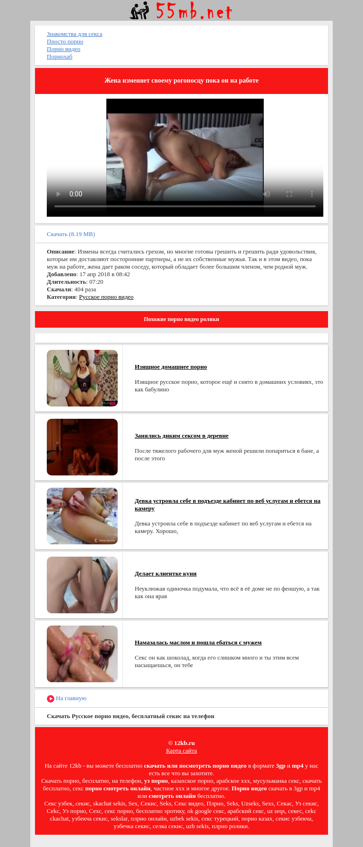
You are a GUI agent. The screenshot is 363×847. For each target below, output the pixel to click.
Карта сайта (181, 750)
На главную (66, 699)
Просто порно (65, 41)
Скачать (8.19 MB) (71, 233)
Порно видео (63, 48)
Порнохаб (59, 56)
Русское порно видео (106, 296)
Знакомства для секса (75, 33)
